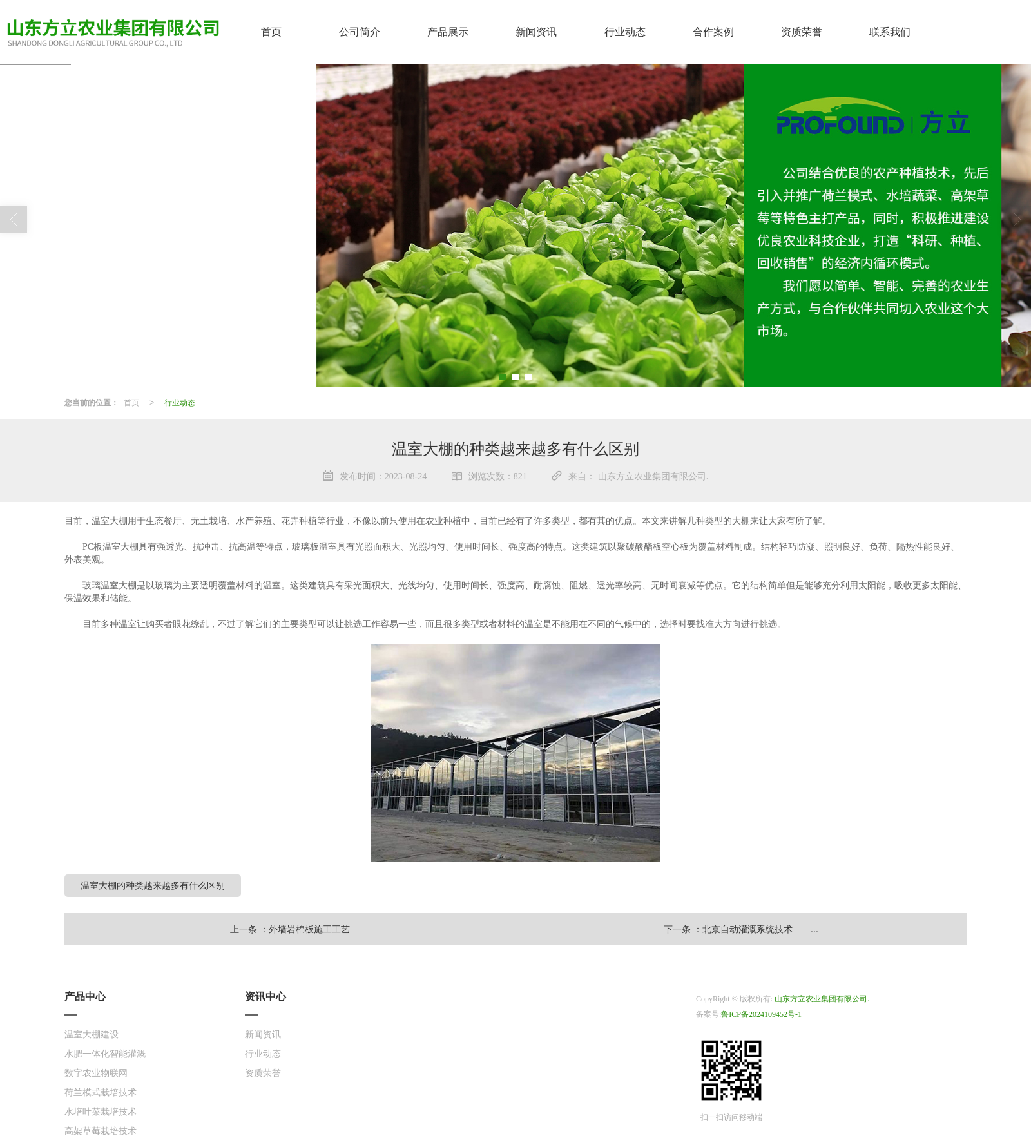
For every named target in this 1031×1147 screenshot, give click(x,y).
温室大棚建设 (91, 1034)
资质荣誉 (263, 1072)
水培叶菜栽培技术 (100, 1111)
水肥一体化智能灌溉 (105, 1053)
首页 (131, 402)
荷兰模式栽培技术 (100, 1092)
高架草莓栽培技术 (100, 1130)
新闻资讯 (263, 1034)
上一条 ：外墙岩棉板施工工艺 (290, 928)
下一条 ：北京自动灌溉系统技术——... (741, 928)
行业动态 (179, 402)
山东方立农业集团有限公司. (822, 998)
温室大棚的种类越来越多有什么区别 (153, 885)
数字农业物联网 (96, 1072)
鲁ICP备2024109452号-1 (761, 1013)
